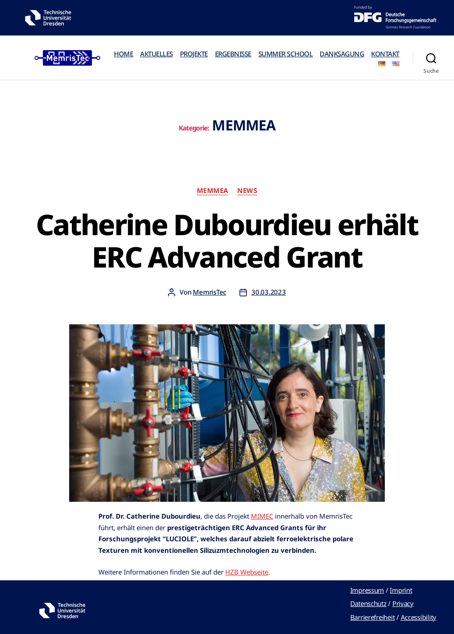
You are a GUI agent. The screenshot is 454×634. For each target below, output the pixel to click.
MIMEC (262, 516)
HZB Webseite (246, 571)
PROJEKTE (194, 54)
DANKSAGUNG (342, 54)
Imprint (401, 590)
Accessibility (419, 617)
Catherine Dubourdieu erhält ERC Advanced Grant (227, 240)
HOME (123, 54)
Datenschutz (368, 603)
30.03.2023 (268, 291)
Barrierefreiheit (372, 617)
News (247, 190)
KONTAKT (385, 54)
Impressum (367, 590)
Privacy (403, 603)
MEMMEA (212, 190)
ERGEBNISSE (233, 54)
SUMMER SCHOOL (285, 54)
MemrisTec (209, 291)
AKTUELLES (156, 54)
